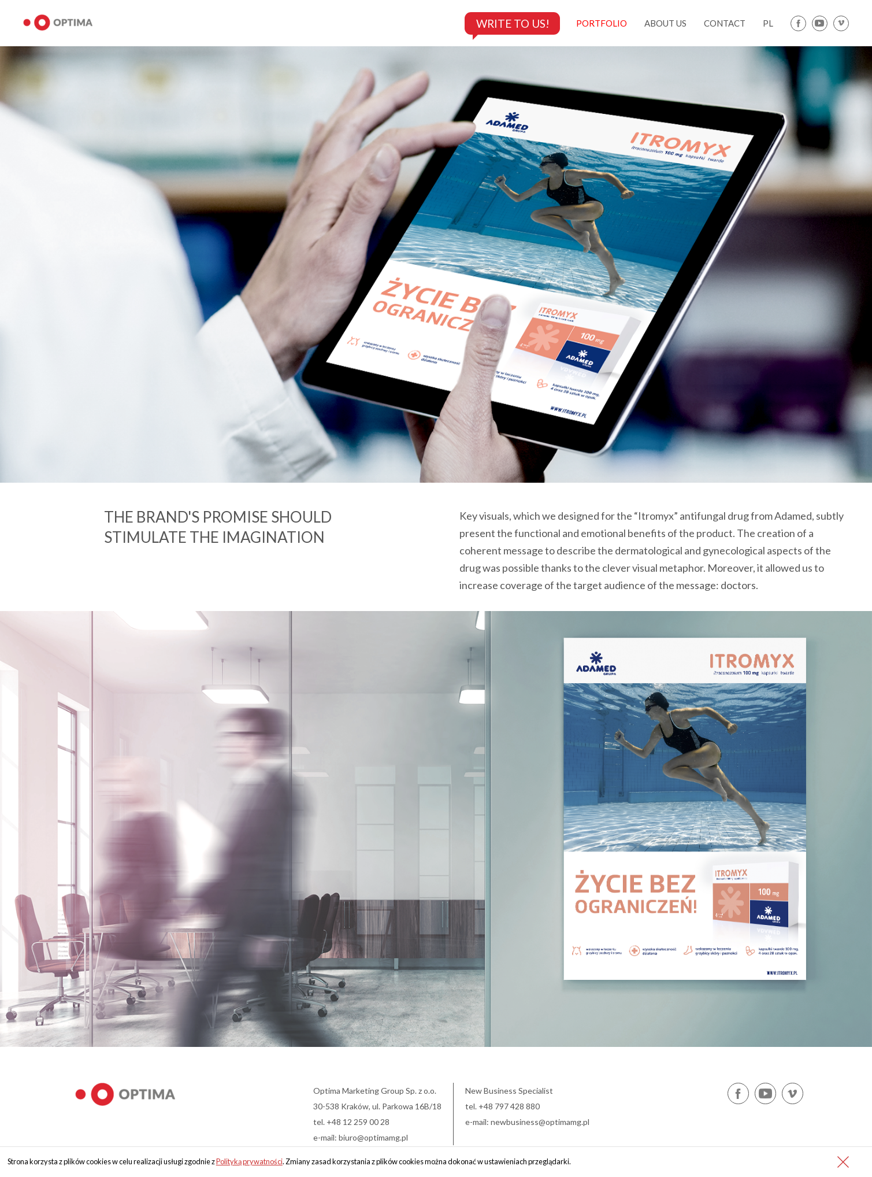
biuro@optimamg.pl (373, 1137)
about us (665, 23)
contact (724, 23)
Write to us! (509, 23)
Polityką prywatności (249, 1161)
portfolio (601, 23)
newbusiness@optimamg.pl (540, 1122)
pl (768, 23)
